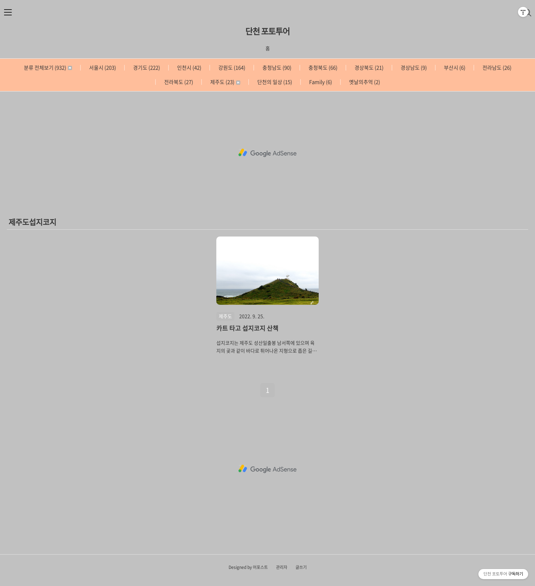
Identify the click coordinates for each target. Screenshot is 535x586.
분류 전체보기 (48, 67)
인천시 (188, 67)
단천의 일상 (274, 82)
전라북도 (178, 82)
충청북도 (322, 67)
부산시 (454, 67)
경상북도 (368, 67)
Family (320, 82)
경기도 (146, 67)
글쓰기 (301, 567)
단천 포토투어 (267, 31)
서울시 (102, 67)
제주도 (224, 82)
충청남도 (276, 67)
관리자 (281, 567)
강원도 (231, 67)
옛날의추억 (364, 82)
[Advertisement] (267, 153)
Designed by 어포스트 (248, 567)
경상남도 (413, 67)
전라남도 (496, 67)
